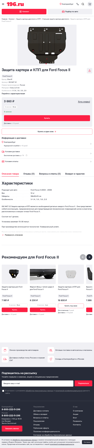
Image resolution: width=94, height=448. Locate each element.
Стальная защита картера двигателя (55, 19)
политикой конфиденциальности (69, 391)
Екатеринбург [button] (67, 4)
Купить (47, 118)
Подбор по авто (70, 11)
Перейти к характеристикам (13, 93)
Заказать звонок (12, 428)
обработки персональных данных (39, 391)
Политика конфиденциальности (46, 431)
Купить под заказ (71, 306)
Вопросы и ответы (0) (50, 174)
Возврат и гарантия (75, 174)
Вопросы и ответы (40, 418)
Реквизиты (77, 421)
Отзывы (36, 425)
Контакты (77, 425)
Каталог (24, 11)
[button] (89, 257)
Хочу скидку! (84, 101)
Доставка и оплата (41, 411)
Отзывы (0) (29, 174)
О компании (78, 411)
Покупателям (38, 421)
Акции (75, 414)
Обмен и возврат (40, 414)
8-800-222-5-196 (11, 409)
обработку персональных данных (24, 440)
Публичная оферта (41, 428)
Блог (75, 418)
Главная (4, 19)
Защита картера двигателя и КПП (28, 19)
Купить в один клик (47, 131)
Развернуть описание (14, 235)
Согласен (87, 442)
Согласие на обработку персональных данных (52, 435)
